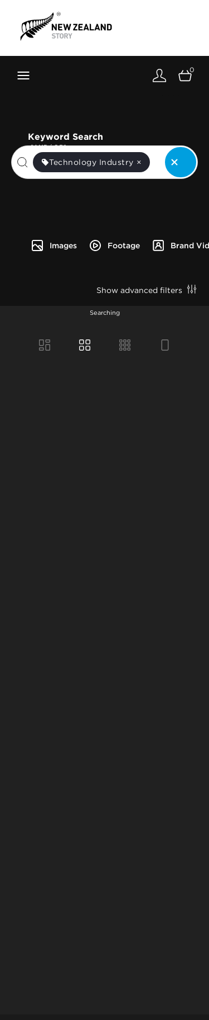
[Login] (159, 75)
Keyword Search (113, 135)
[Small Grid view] (125, 345)
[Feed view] (165, 345)
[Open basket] (185, 75)
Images (54, 245)
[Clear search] (180, 162)
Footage (114, 245)
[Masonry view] (45, 345)
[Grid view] (85, 345)
